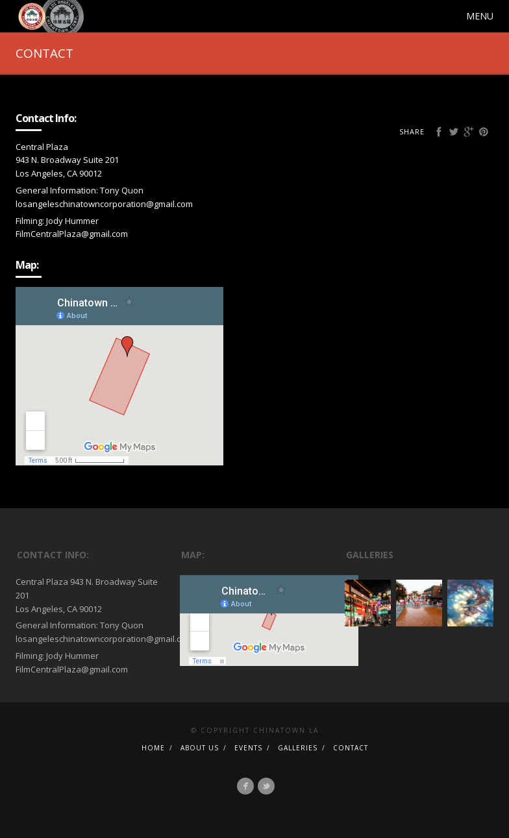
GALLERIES (297, 747)
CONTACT (350, 747)
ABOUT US (199, 747)
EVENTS (248, 747)
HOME (153, 747)
